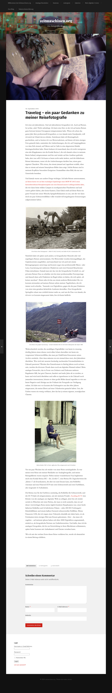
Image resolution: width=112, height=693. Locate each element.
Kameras (56, 3)
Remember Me (20, 666)
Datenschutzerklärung (26, 9)
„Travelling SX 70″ (77, 497)
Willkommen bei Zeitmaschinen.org (19, 3)
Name (27, 613)
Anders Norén (68, 687)
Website (28, 622)
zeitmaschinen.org (56, 21)
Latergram (66, 3)
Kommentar (29, 587)
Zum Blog (11, 9)
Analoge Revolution (42, 3)
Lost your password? (21, 673)
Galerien (77, 3)
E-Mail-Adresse (63, 613)
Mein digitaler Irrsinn (92, 3)
